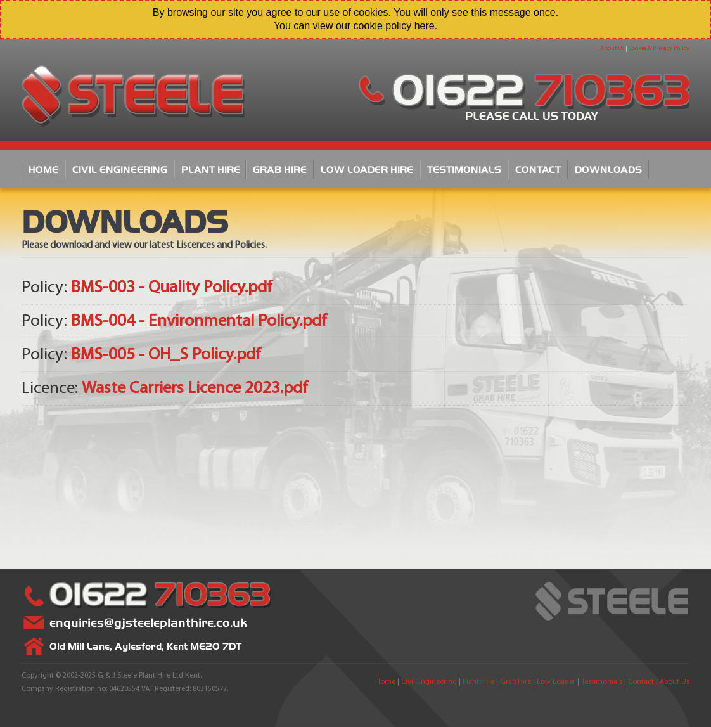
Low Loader (556, 682)
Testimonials (464, 169)
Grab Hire (280, 169)
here (424, 25)
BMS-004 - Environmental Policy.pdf (199, 321)
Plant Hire (211, 169)
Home (43, 169)
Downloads (608, 169)
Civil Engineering (119, 169)
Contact (538, 169)
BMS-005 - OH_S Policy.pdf (166, 355)
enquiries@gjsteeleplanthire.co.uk (148, 621)
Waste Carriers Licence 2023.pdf (195, 388)
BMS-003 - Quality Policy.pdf (171, 288)
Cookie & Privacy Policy (659, 48)
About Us (612, 48)
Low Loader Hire (367, 169)
